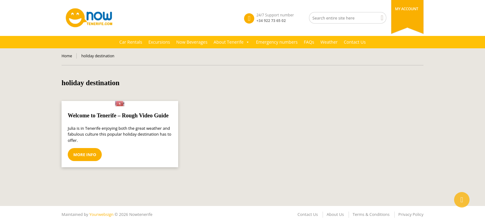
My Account (406, 8)
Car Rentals (130, 42)
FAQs (309, 42)
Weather (329, 42)
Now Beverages (192, 42)
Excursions (159, 42)
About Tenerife (232, 42)
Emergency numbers (277, 42)
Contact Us (355, 42)
